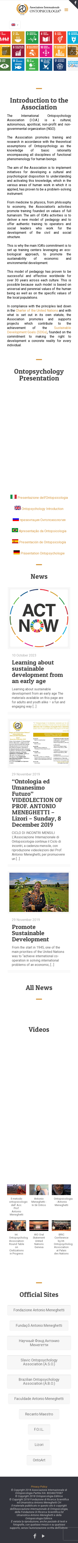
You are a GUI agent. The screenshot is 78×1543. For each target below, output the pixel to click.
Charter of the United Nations (37, 310)
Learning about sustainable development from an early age (37, 672)
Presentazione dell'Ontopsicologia (42, 498)
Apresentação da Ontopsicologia (42, 531)
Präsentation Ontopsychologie (43, 553)
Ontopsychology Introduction (42, 509)
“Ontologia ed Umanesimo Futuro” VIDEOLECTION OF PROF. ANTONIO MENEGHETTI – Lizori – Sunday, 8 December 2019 (37, 802)
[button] (16, 1202)
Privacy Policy (39, 1486)
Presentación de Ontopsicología (42, 542)
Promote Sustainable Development (30, 933)
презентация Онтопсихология (43, 520)
